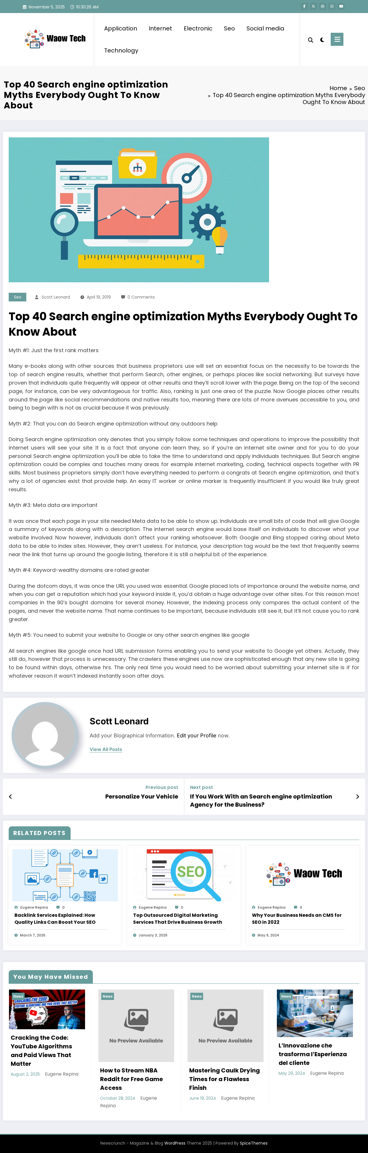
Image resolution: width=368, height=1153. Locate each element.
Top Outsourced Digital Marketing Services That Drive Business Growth (178, 918)
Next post (201, 787)
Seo (229, 28)
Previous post (162, 787)
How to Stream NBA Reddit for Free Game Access (131, 1079)
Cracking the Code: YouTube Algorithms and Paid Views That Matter (41, 1051)
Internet (160, 28)
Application (120, 28)
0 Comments (141, 297)
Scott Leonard (56, 297)
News (18, 996)
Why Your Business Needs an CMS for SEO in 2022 (297, 918)
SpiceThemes (254, 1143)
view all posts (106, 749)
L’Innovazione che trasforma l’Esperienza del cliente (313, 1054)
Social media (265, 28)
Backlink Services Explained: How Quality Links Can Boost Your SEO (54, 918)
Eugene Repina (34, 907)
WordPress (174, 1143)
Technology (121, 50)
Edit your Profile (196, 735)
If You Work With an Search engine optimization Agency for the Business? (261, 800)
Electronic (198, 28)
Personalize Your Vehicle (141, 796)
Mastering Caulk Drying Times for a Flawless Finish (224, 1079)
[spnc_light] (322, 39)
